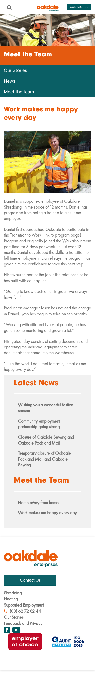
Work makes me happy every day (47, 512)
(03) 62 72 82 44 (22, 611)
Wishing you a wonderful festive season (45, 408)
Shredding (13, 593)
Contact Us (30, 580)
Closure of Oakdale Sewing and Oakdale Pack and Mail (46, 440)
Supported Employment (24, 605)
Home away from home (38, 502)
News (9, 81)
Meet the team (19, 91)
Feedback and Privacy (23, 623)
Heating (11, 599)
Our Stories (15, 70)
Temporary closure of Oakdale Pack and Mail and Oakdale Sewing (44, 458)
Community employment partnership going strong (39, 424)
